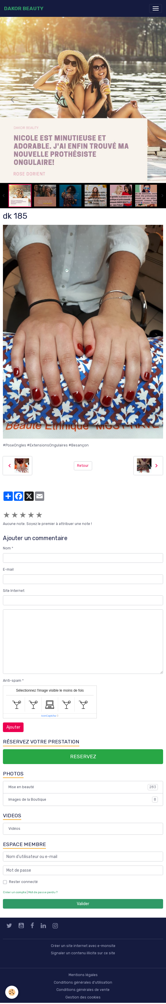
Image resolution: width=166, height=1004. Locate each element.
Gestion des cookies (83, 997)
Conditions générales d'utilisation (83, 982)
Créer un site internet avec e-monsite (83, 946)
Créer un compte (14, 892)
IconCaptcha (48, 715)
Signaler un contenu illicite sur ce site (83, 953)
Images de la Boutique (83, 799)
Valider (83, 903)
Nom (7, 548)
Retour (83, 466)
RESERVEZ (83, 756)
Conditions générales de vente (83, 990)
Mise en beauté (83, 787)
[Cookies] (11, 992)
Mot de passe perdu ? (43, 892)
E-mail (8, 569)
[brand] (23, 8)
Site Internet (13, 591)
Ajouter (13, 727)
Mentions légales (83, 975)
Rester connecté (23, 882)
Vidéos (14, 829)
